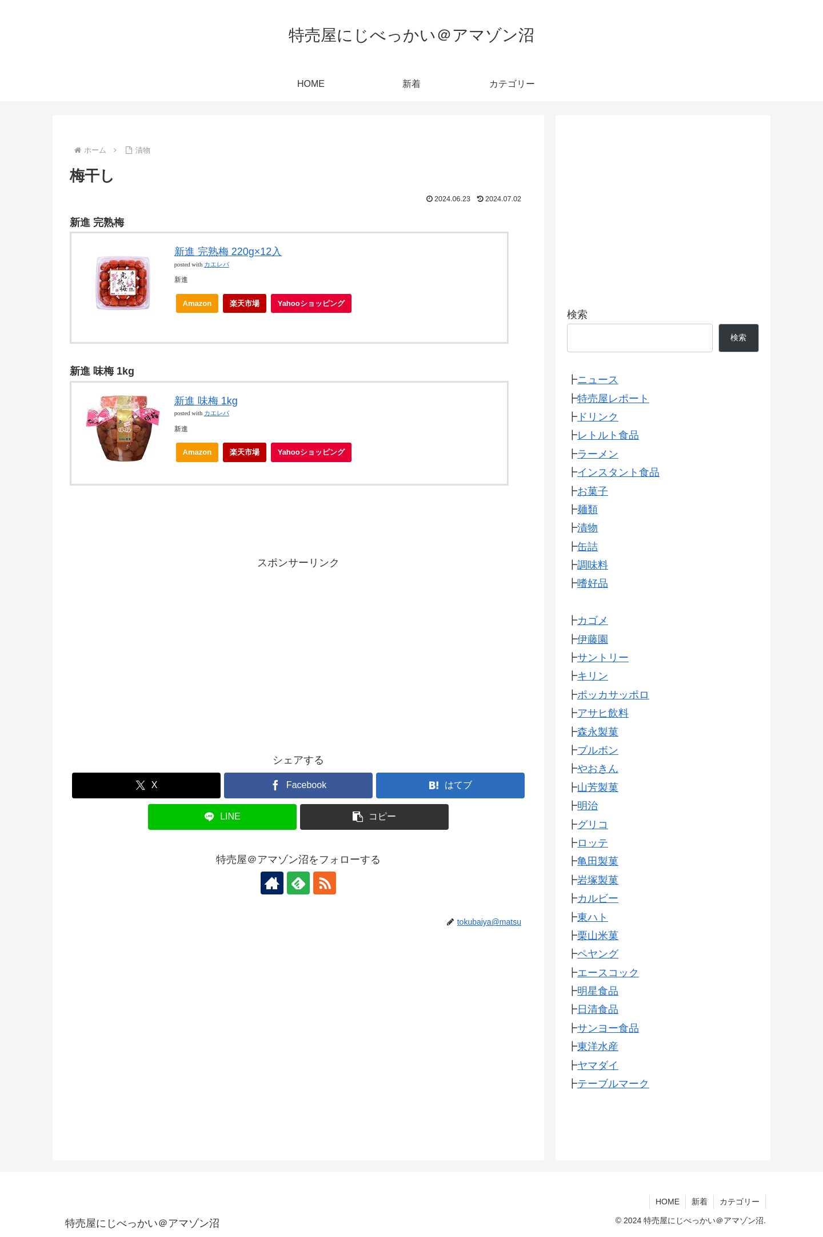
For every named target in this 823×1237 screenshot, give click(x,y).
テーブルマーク (613, 1083)
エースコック (608, 973)
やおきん (597, 768)
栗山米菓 (597, 935)
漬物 (587, 528)
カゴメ (592, 620)
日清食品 (597, 1009)
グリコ (592, 824)
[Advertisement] (298, 652)
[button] (374, 817)
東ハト (592, 917)
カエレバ (216, 264)
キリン (592, 676)
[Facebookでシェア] (298, 785)
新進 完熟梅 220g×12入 (228, 251)
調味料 (592, 565)
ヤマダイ (597, 1065)
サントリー (603, 657)
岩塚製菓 (597, 880)
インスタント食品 (618, 472)
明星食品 (597, 991)
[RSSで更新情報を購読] (324, 883)
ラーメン (597, 454)
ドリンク (597, 417)
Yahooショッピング (314, 306)
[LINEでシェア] (222, 817)
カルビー (597, 898)
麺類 (587, 509)
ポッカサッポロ (613, 695)
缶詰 (587, 546)
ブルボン (597, 750)
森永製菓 (597, 732)
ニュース (597, 379)
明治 (587, 806)
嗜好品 (592, 583)
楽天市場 (244, 303)
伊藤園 (592, 639)
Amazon (197, 303)
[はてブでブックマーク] (450, 785)
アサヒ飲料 (603, 713)
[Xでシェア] (146, 785)
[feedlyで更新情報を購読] (298, 883)
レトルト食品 (608, 435)
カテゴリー (740, 1201)
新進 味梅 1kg (206, 401)
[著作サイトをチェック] (272, 883)
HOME (668, 1201)
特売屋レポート (613, 398)
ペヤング (597, 954)
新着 (700, 1201)
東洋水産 (597, 1046)
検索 (577, 314)
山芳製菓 (597, 787)
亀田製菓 (597, 861)
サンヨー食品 (608, 1028)
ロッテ (592, 843)
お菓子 (592, 491)
